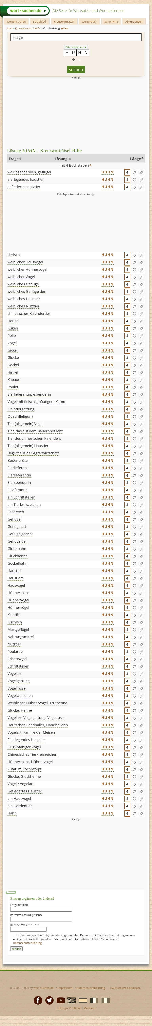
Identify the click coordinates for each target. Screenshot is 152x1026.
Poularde (15, 651)
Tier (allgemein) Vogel (25, 423)
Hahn (12, 813)
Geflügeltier (17, 541)
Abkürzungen (133, 21)
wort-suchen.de (43, 988)
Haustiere (16, 578)
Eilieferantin (18, 489)
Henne (13, 320)
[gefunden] (134, 172)
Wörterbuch (89, 21)
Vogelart (15, 673)
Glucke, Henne (20, 710)
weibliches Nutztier (23, 306)
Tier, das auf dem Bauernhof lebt (35, 431)
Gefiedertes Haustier (25, 791)
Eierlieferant (18, 467)
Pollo (12, 335)
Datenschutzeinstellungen (125, 987)
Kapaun (14, 379)
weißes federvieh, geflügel (29, 172)
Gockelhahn (18, 563)
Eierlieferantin (19, 475)
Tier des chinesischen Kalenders (34, 438)
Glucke (13, 357)
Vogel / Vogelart (21, 783)
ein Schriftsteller (21, 497)
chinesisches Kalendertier (29, 313)
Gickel (13, 350)
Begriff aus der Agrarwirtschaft (33, 453)
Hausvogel (16, 585)
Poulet (13, 387)
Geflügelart (17, 526)
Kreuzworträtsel (64, 21)
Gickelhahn (17, 548)
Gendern (89, 1008)
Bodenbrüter (18, 460)
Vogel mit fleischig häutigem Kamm (37, 401)
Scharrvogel (17, 658)
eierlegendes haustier (26, 179)
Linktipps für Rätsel (68, 1008)
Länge (135, 158)
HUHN (108, 172)
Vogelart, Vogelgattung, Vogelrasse (37, 717)
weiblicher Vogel (21, 276)
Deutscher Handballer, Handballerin (38, 725)
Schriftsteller (18, 666)
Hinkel (13, 372)
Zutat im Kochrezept (24, 769)
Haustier (15, 570)
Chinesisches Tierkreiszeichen (32, 754)
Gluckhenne (18, 556)
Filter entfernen (76, 47)
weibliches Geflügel (24, 284)
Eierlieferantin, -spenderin (29, 394)
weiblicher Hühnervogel (27, 269)
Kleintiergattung (21, 409)
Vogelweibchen (20, 695)
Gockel (13, 364)
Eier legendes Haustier (26, 739)
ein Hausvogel (19, 798)
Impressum (65, 988)
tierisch (14, 254)
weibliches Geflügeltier (26, 291)
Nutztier (14, 644)
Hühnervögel (18, 607)
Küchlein (15, 622)
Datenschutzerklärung (27, 943)
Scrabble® (40, 21)
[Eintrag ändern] (141, 172)
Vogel (12, 342)
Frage (14, 158)
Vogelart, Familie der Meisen (31, 732)
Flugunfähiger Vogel (24, 747)
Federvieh (16, 511)
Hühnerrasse (18, 592)
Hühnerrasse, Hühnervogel (30, 761)
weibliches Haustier (24, 298)
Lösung (61, 158)
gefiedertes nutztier (24, 186)
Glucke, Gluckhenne (24, 776)
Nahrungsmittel (21, 636)
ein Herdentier (20, 805)
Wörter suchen (16, 21)
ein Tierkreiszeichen (24, 504)
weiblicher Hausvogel (25, 262)
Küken (13, 328)
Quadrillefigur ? (20, 416)
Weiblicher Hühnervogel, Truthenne (37, 702)
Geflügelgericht (20, 533)
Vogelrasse (17, 688)
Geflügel (14, 519)
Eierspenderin (19, 482)
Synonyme (111, 21)
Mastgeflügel (18, 629)
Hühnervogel (18, 600)
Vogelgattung (19, 680)
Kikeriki (14, 614)
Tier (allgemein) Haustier (28, 445)
